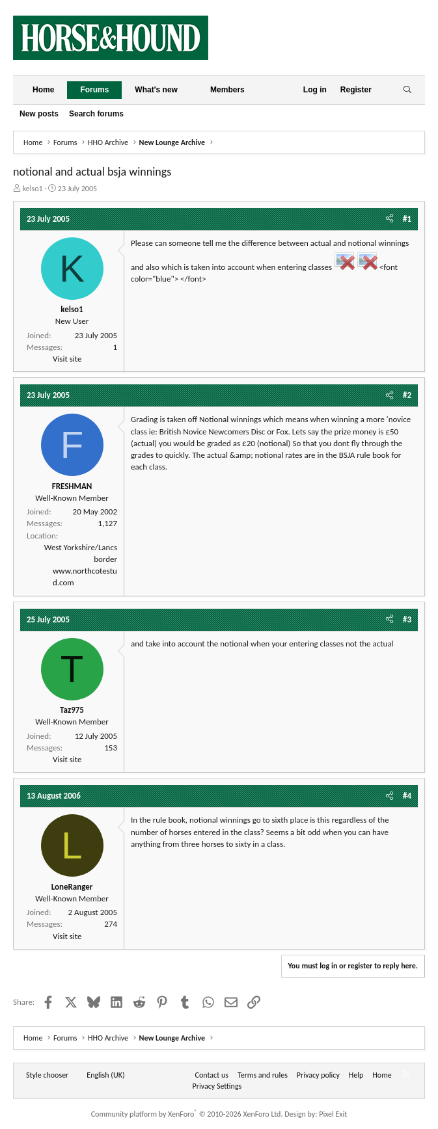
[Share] (389, 219)
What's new (156, 89)
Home (43, 89)
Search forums (96, 113)
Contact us (211, 1075)
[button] (188, 90)
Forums (94, 89)
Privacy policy (318, 1075)
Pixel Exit (333, 1114)
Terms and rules (263, 1075)
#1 (407, 219)
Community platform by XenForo (187, 1114)
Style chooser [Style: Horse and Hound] (47, 1075)
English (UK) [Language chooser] (105, 1075)
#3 (407, 619)
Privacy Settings (217, 1086)
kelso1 (33, 188)
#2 (407, 395)
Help (356, 1075)
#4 (407, 796)
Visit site (67, 359)
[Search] (407, 90)
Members (227, 89)
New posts (39, 113)
